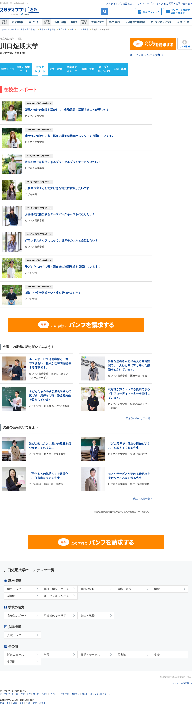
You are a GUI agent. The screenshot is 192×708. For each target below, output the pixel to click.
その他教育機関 (135, 22)
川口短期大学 (83, 29)
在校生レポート (40, 69)
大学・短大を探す (48, 29)
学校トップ (7, 69)
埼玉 (72, 29)
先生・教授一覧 (141, 498)
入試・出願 (183, 22)
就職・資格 (87, 69)
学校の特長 (88, 589)
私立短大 (63, 29)
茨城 (2, 703)
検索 (104, 11)
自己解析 (34, 22)
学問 (74, 22)
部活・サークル (90, 654)
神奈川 (42, 703)
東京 (35, 703)
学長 (46, 654)
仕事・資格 (60, 22)
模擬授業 (65, 694)
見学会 (45, 694)
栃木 (9, 703)
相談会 (85, 694)
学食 (157, 654)
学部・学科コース (23, 69)
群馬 (15, 703)
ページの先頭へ (183, 683)
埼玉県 (36, 694)
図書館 (121, 654)
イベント (54, 694)
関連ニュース (15, 654)
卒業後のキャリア (72, 69)
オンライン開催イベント (101, 694)
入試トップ (14, 635)
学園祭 (11, 661)
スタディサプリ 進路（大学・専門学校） (18, 29)
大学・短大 (97, 22)
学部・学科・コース (56, 589)
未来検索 (17, 22)
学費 (157, 589)
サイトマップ (144, 3)
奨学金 (11, 596)
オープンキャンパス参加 (145, 55)
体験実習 (75, 694)
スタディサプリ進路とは (119, 3)
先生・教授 (55, 69)
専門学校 (114, 22)
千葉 (28, 703)
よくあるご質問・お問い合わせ (173, 3)
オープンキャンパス (161, 22)
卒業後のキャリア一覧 (138, 418)
